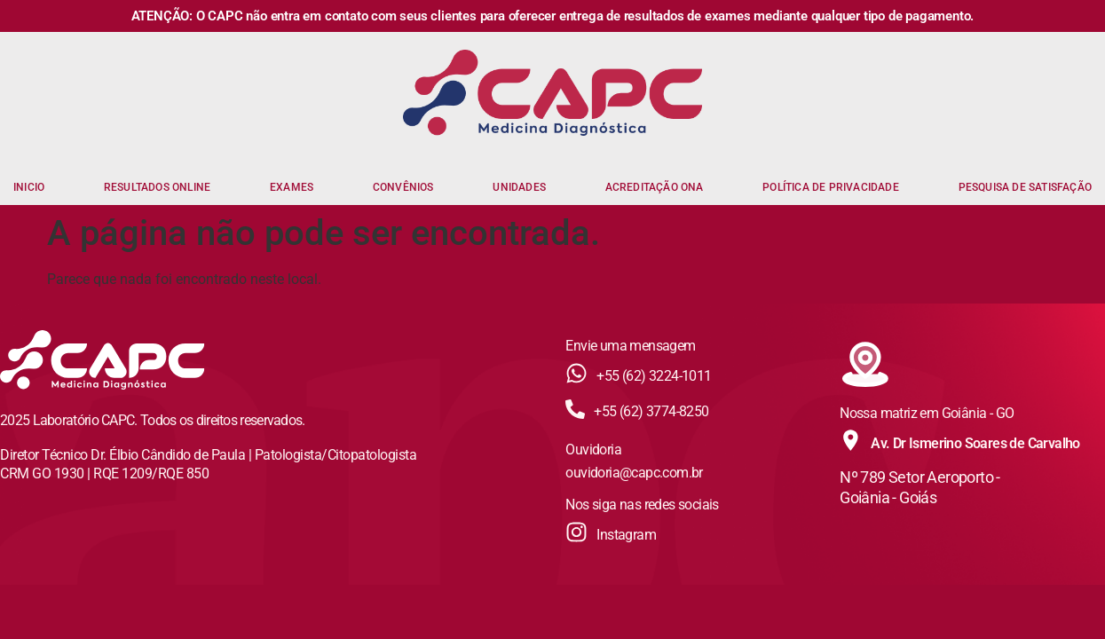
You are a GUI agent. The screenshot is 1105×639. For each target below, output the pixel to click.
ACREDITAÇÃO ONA (654, 187)
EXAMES (291, 187)
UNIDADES (519, 187)
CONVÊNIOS (403, 187)
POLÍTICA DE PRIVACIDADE (830, 187)
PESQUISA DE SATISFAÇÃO (1025, 187)
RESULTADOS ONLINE (157, 187)
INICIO (28, 187)
